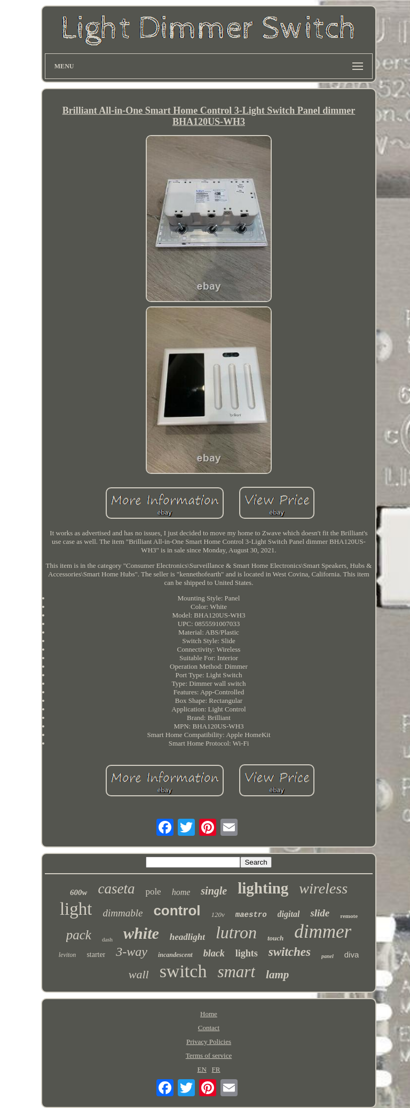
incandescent (175, 955)
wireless (323, 888)
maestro (251, 915)
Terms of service (209, 1055)
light (76, 909)
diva (351, 954)
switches (290, 952)
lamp (277, 974)
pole (153, 892)
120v (218, 915)
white (141, 933)
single (214, 891)
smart (236, 971)
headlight (187, 937)
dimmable (122, 913)
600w (79, 892)
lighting (263, 888)
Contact (208, 1028)
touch (275, 938)
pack (78, 935)
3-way (131, 952)
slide (319, 913)
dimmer (322, 931)
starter (95, 955)
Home (208, 1014)
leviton (67, 955)
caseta (116, 889)
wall (139, 974)
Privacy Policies (208, 1042)
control (176, 911)
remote (349, 916)
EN (201, 1069)
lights (246, 953)
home (181, 892)
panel (327, 956)
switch (183, 971)
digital (289, 914)
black (214, 953)
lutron (236, 932)
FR (216, 1069)
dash (107, 939)
